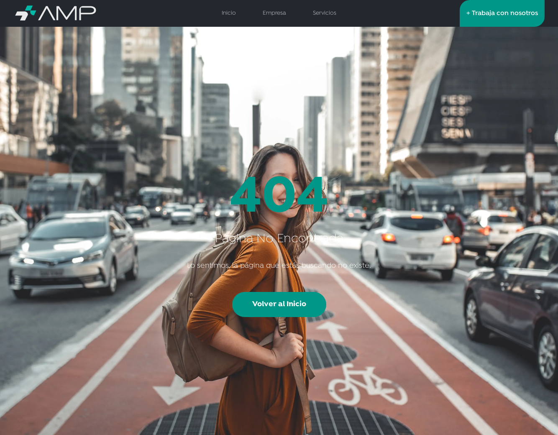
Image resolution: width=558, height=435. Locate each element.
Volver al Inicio (279, 304)
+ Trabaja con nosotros (502, 13)
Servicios (324, 13)
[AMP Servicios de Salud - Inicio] (82, 13)
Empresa (274, 13)
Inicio (229, 13)
